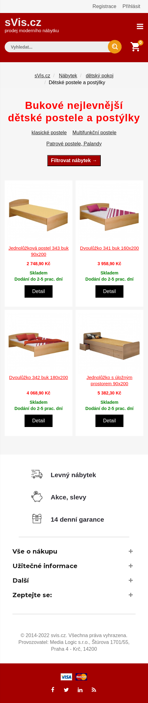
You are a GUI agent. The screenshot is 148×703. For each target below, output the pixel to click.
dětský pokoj (99, 75)
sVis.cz (32, 24)
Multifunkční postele (94, 132)
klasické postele (49, 132)
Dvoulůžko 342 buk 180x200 (38, 377)
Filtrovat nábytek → (74, 160)
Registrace (104, 6)
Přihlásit (131, 6)
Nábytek (68, 75)
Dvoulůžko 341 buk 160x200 (109, 248)
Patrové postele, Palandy (74, 143)
